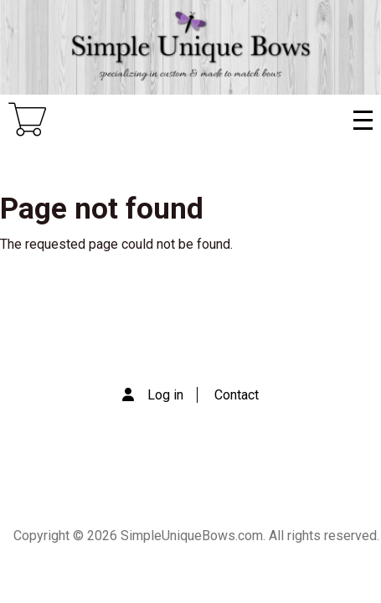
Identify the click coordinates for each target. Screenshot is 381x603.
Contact (236, 395)
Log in (165, 395)
